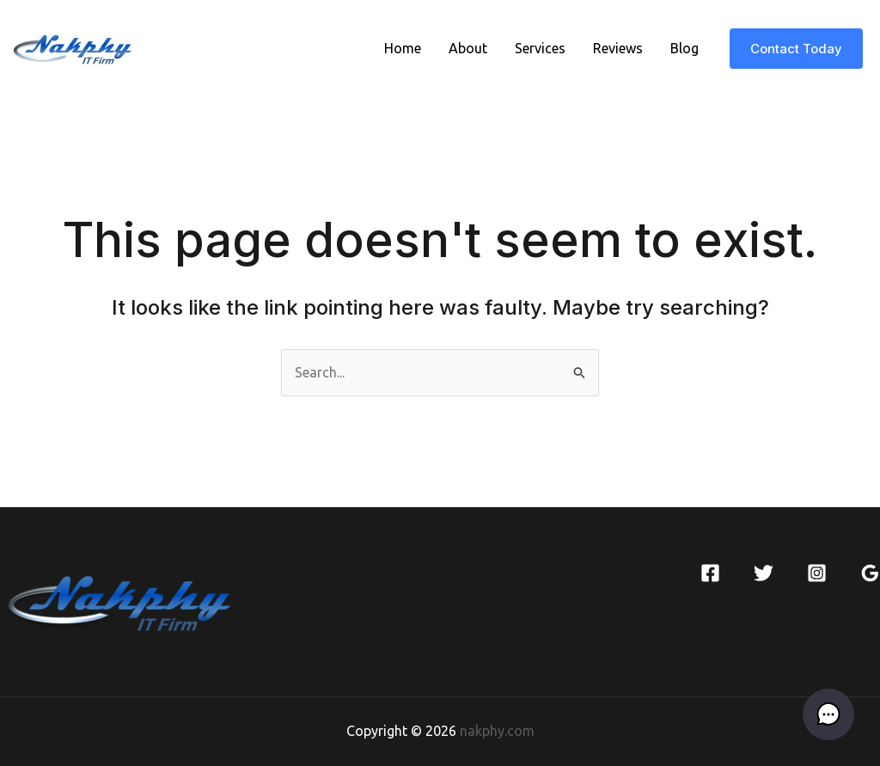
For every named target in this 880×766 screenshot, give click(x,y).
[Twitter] (763, 573)
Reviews (618, 48)
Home (402, 48)
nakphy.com (497, 730)
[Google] (870, 573)
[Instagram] (817, 573)
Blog (684, 48)
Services (540, 48)
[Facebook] (710, 573)
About (468, 48)
